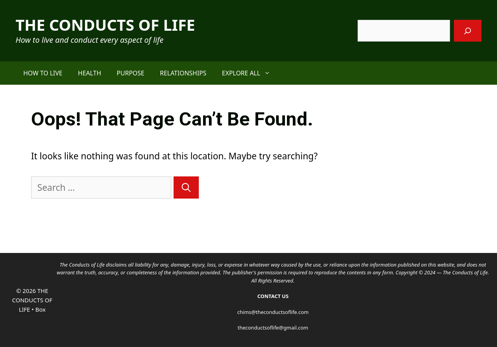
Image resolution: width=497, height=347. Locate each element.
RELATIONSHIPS (183, 73)
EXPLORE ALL (250, 73)
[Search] (467, 31)
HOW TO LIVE (43, 73)
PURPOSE (130, 73)
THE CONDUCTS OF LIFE (105, 24)
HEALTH (89, 73)
